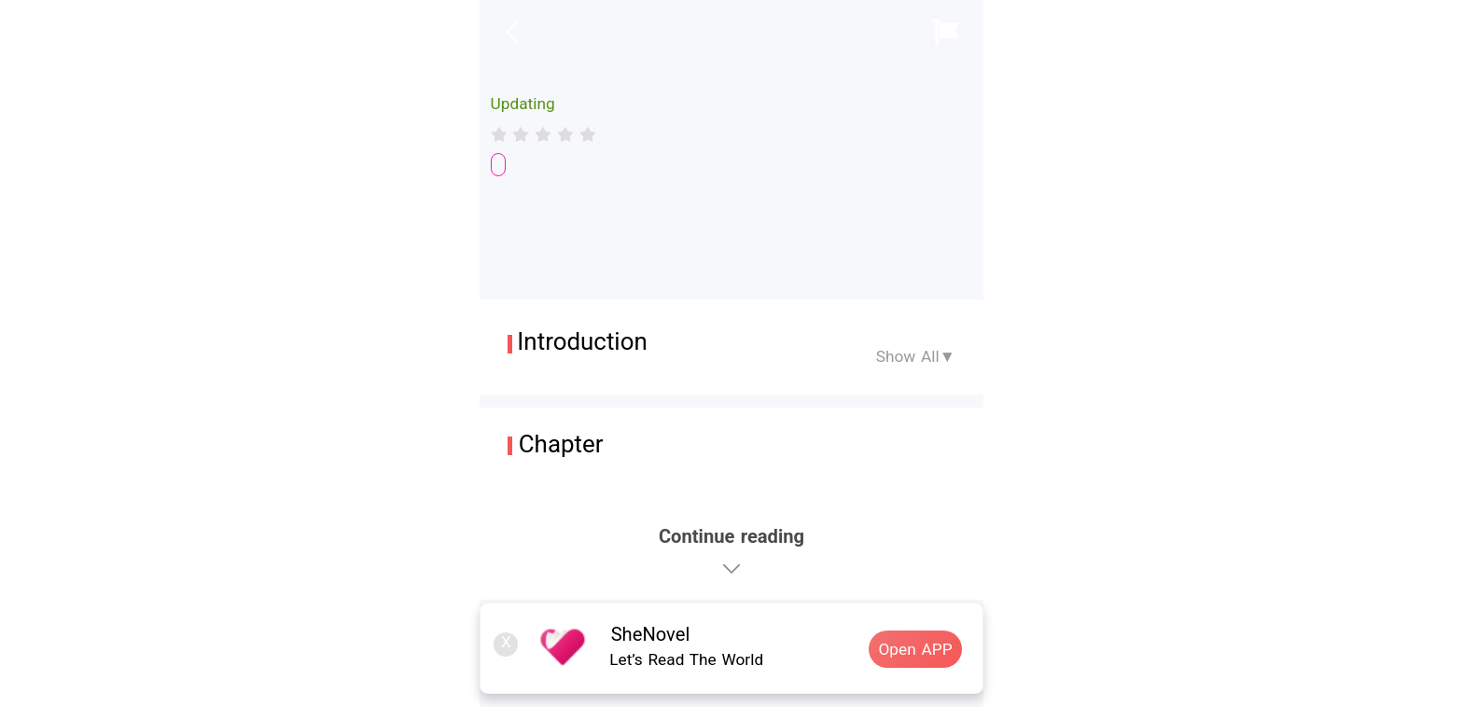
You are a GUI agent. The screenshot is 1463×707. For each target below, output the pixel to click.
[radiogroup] (543, 134)
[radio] (502, 134)
